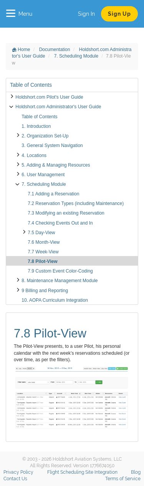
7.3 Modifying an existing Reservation (66, 213)
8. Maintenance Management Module (60, 280)
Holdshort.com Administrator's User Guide (58, 106)
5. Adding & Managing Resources (56, 165)
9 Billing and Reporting (45, 290)
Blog (136, 472)
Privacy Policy (18, 472)
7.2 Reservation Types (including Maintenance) (76, 203)
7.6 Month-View (44, 242)
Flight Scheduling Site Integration (82, 472)
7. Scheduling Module (77, 56)
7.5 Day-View (41, 232)
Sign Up (119, 14)
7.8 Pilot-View (42, 261)
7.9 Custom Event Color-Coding (60, 271)
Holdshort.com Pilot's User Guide (49, 97)
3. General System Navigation (52, 145)
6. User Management (43, 174)
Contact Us (15, 478)
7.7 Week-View (43, 252)
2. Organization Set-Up (45, 136)
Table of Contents (39, 116)
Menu (19, 14)
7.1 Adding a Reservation (53, 194)
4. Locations (34, 155)
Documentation (55, 49)
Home (21, 49)
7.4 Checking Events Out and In (60, 223)
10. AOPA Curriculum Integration (55, 300)
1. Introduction (36, 126)
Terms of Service (123, 478)
